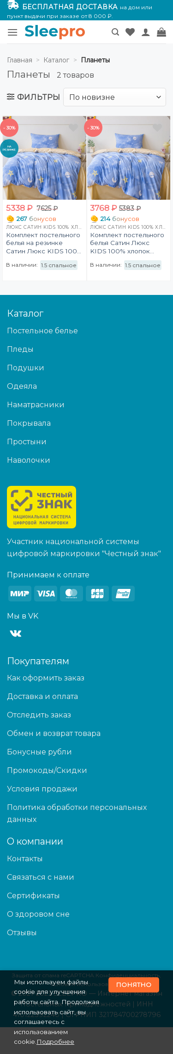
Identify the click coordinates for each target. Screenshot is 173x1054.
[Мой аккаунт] (145, 32)
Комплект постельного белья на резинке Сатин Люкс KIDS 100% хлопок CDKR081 (44, 243)
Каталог (56, 60)
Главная (19, 60)
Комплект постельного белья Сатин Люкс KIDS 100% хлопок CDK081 (127, 243)
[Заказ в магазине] (114, 97)
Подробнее (55, 1041)
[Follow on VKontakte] (15, 634)
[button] (12, 32)
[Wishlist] (130, 32)
